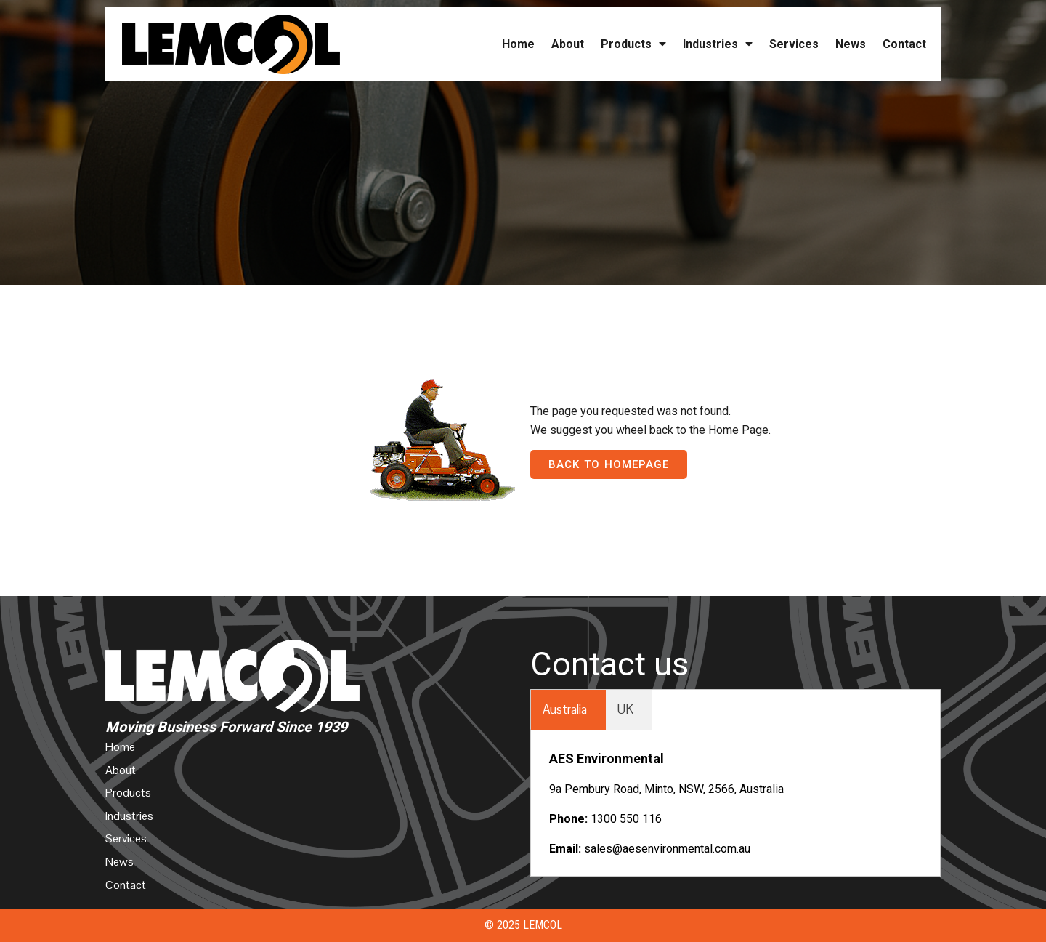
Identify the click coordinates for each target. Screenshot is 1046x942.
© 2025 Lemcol (523, 925)
